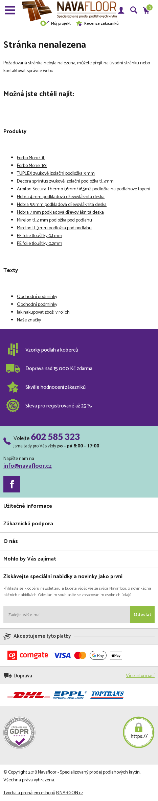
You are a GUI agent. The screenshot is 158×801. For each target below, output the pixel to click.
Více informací (140, 676)
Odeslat (142, 615)
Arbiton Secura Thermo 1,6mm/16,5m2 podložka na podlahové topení (83, 189)
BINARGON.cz (69, 793)
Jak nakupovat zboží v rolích (43, 312)
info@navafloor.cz (27, 466)
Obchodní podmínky (37, 297)
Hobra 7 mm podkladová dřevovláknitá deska (60, 212)
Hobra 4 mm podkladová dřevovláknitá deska (61, 197)
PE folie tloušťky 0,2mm (39, 244)
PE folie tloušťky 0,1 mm (39, 236)
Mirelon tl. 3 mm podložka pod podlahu (54, 228)
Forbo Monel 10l (32, 166)
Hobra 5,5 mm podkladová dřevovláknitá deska (62, 205)
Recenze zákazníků (97, 23)
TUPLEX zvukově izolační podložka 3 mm (56, 173)
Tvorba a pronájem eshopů (29, 793)
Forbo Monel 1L (31, 158)
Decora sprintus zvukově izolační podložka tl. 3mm (65, 181)
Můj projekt (55, 23)
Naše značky (29, 320)
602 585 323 (55, 436)
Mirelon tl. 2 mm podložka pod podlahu (54, 220)
